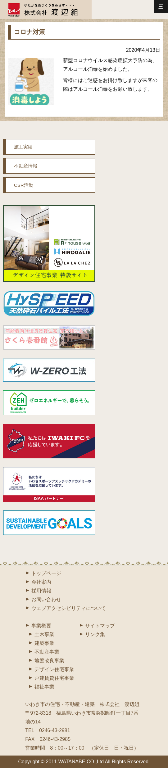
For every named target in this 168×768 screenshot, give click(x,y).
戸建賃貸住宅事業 (54, 678)
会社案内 (41, 582)
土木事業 (44, 634)
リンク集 (95, 634)
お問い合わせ (46, 599)
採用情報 (41, 590)
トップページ (46, 573)
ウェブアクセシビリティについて (68, 608)
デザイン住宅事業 (54, 669)
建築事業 (44, 643)
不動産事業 (46, 651)
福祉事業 (44, 686)
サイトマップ (100, 625)
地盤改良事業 (49, 660)
